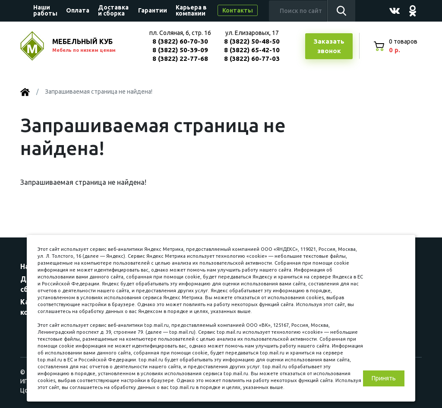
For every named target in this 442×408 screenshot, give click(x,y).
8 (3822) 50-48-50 (252, 41)
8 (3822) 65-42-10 (252, 50)
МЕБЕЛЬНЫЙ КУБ (92, 46)
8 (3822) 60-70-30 (180, 41)
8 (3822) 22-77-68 (180, 58)
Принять (384, 378)
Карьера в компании (191, 10)
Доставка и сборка (113, 10)
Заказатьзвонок (328, 46)
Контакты (237, 10)
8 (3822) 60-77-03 (252, 58)
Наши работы (45, 10)
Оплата (77, 10)
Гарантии (152, 10)
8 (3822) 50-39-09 (180, 50)
